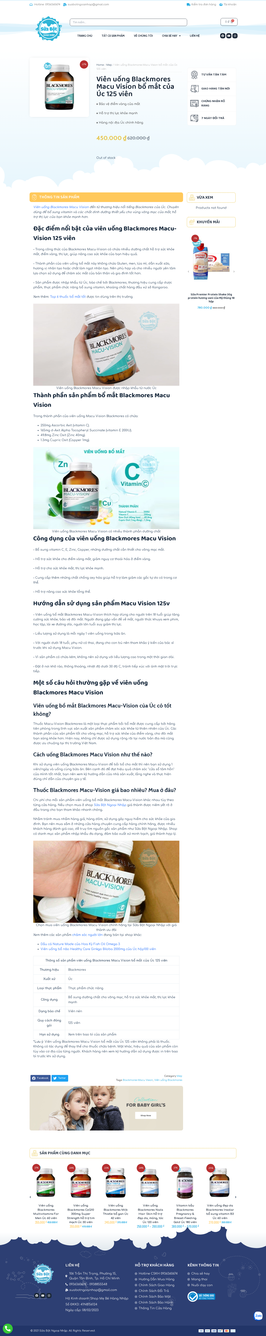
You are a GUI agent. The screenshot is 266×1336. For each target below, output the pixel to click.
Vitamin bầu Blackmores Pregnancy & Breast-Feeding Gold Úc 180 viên (185, 1214)
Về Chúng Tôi (143, 35)
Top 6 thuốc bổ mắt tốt (68, 296)
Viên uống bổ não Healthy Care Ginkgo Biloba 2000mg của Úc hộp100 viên (98, 949)
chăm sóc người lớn (87, 935)
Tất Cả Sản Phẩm (113, 35)
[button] (40, 1078)
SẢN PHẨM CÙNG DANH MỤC (65, 1153)
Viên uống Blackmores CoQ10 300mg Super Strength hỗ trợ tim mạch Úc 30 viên (81, 1214)
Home (100, 65)
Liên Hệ (195, 35)
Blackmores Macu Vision (138, 1080)
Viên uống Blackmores (168, 1080)
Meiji (109, 65)
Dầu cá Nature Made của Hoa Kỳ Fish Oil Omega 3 (80, 944)
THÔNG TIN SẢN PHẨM (59, 197)
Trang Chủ (84, 35)
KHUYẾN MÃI (208, 222)
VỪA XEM (205, 197)
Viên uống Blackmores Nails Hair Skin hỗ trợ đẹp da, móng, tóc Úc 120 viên (150, 1214)
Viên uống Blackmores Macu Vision (61, 207)
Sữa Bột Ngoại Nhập (110, 805)
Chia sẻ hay (171, 36)
